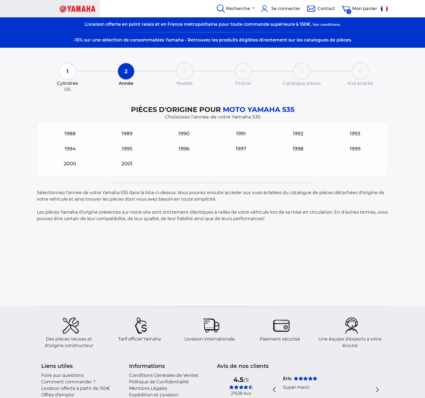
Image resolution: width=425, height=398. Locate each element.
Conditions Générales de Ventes (163, 375)
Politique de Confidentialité (159, 381)
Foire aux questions (62, 375)
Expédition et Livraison (153, 394)
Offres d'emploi (57, 394)
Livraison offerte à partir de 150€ (75, 388)
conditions (330, 24)
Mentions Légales (148, 388)
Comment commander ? (68, 381)
